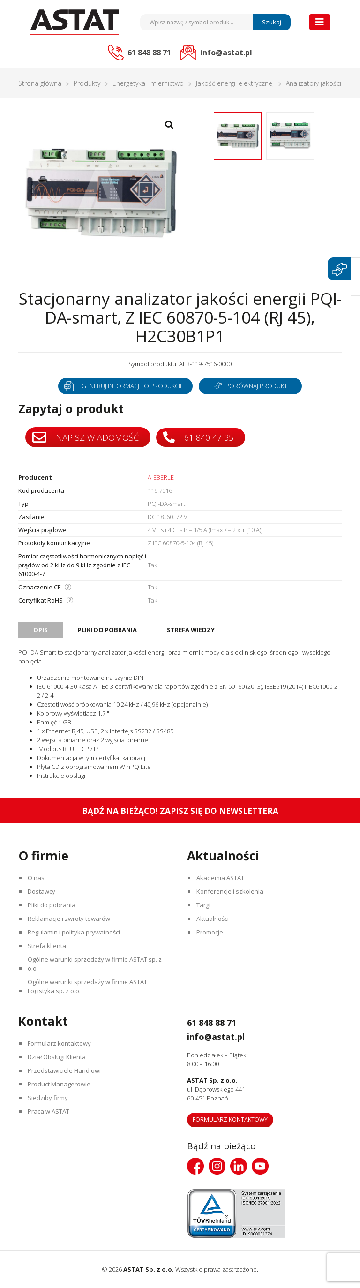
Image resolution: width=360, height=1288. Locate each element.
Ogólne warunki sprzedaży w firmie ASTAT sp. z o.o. (95, 963)
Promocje (210, 932)
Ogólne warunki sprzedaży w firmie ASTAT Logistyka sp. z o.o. (88, 986)
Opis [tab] (40, 629)
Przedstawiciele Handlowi (64, 1070)
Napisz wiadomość (85, 437)
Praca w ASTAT (49, 1111)
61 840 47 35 (199, 437)
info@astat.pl (221, 1036)
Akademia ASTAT (221, 878)
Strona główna (39, 83)
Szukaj (271, 22)
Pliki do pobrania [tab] (107, 629)
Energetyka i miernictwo (148, 83)
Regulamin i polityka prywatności (74, 932)
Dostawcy (42, 891)
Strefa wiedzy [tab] (191, 629)
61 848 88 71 (216, 1022)
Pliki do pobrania (52, 905)
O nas (36, 878)
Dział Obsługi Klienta (57, 1057)
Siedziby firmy (48, 1097)
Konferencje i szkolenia (230, 891)
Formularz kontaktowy (59, 1043)
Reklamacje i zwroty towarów (69, 918)
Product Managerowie (59, 1084)
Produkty (87, 83)
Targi (204, 905)
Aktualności (213, 918)
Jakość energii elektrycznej (235, 83)
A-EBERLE (161, 477)
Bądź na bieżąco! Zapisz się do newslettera (180, 811)
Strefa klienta (47, 946)
